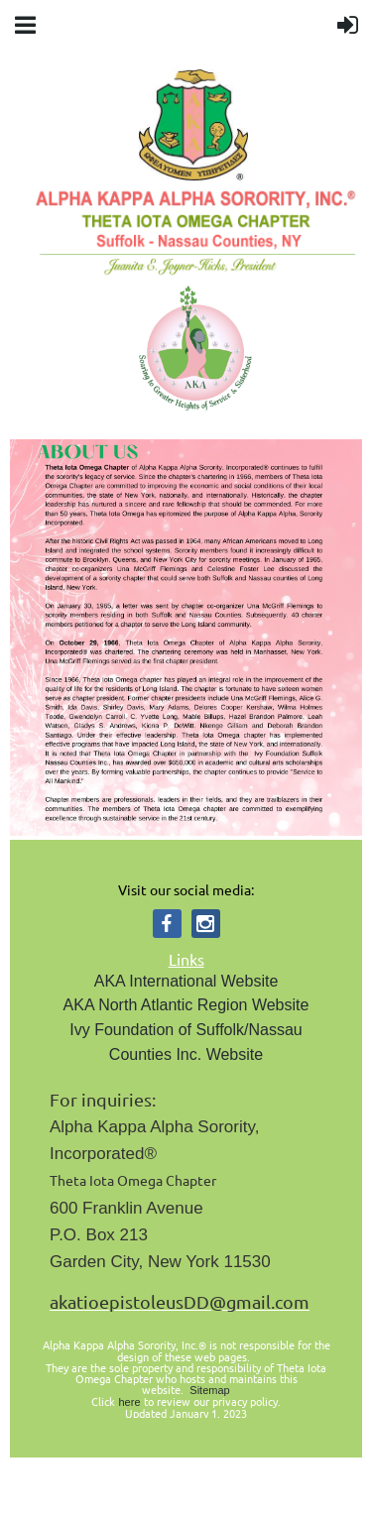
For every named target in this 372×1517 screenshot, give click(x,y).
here (129, 1402)
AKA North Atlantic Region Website (186, 1004)
